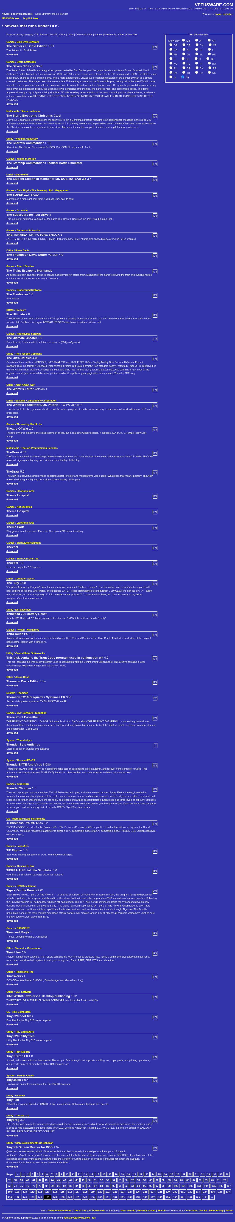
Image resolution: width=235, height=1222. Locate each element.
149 (92, 1197)
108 (10, 1191)
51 (95, 1180)
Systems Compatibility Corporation (35, 400)
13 (85, 1174)
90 (113, 1186)
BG (175, 45)
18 (116, 1174)
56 (126, 1180)
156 (145, 1197)
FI (213, 50)
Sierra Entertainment (29, 542)
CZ (214, 45)
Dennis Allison (25, 1075)
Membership (216, 1210)
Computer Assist (24, 578)
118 (85, 1191)
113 (47, 1191)
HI (174, 59)
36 (227, 1174)
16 (104, 1174)
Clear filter (131, 34)
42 (40, 1180)
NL (188, 50)
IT (199, 59)
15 (97, 1174)
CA (188, 45)
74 (15, 1186)
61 (157, 1180)
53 (107, 1180)
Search (161, 1210)
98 (163, 1186)
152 (115, 1197)
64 (175, 1180)
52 (101, 1180)
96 (150, 1186)
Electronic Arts (25, 491)
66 (187, 1180)
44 (52, 1180)
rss (94, 1217)
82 (64, 1186)
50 (89, 1180)
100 (176, 1186)
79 (46, 1186)
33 (208, 1174)
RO (214, 63)
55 (120, 1180)
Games (98, 34)
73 (9, 1186)
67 (194, 1180)
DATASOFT (23, 928)
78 (40, 1186)
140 (25, 1197)
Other (121, 34)
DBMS (53, 34)
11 (73, 1174)
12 (79, 1174)
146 (70, 1197)
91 (120, 1186)
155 (138, 1197)
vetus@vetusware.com (77, 1217)
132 (190, 1191)
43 (46, 1180)
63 (169, 1180)
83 (70, 1186)
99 (169, 1186)
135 (213, 1191)
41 (33, 1180)
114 (55, 1191)
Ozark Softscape (26, 61)
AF (200, 40)
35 (220, 1174)
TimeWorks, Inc (24, 971)
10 (67, 1174)
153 (122, 1197)
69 (206, 1180)
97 (157, 1186)
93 (132, 1186)
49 (83, 1180)
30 (190, 1174)
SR (188, 68)
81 (58, 1186)
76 (27, 1186)
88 (101, 1186)
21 (134, 1174)
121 (108, 1191)
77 (33, 1186)
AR (213, 40)
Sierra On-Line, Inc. (28, 558)
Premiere (21, 310)
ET (201, 50)
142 (40, 1197)
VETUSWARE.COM (214, 4)
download (12, 54)
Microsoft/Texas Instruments (28, 818)
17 (110, 1174)
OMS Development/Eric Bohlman (34, 1143)
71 (218, 1180)
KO (175, 63)
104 (206, 1186)
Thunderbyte (24, 740)
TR (201, 73)
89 (107, 1186)
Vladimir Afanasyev (26, 138)
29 (183, 1174)
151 (108, 1197)
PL (188, 63)
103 (199, 1186)
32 (202, 1174)
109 (17, 1191)
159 (168, 1197)
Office (62, 34)
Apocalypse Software (29, 333)
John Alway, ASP (25, 384)
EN (188, 40)
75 (21, 1186)
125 (138, 1191)
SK (201, 68)
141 (32, 1197)
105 (214, 1186)
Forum (229, 1210)
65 (181, 1180)
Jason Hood (22, 677)
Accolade (22, 210)
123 (122, 1191)
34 (214, 1174)
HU (187, 59)
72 (224, 1180)
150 (100, 1197)
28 (177, 1174)
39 (21, 1180)
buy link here (31, 18)
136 (220, 1191)
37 (9, 1180)
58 (138, 1180)
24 (153, 1174)
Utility (70, 34)
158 (160, 1197)
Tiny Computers (21, 1011)
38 (15, 1180)
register (228, 14)
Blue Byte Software (28, 41)
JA (211, 59)
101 (184, 1186)
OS (36, 34)
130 (175, 1191)
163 (198, 1197)
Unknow (20, 1095)
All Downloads (96, 1210)
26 (165, 1174)
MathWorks (21, 174)
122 (115, 1191)
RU (175, 68)
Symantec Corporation (28, 948)
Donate (203, 1210)
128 (160, 1191)
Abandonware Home (59, 1210)
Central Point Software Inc (30, 653)
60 (150, 1180)
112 (40, 1191)
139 (17, 1197)
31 (196, 1174)
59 (144, 1180)
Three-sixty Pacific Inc (29, 424)
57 (132, 1180)
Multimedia (110, 34)
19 (122, 1174)
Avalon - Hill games (28, 629)
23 (146, 1174)
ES (214, 68)
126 (145, 1191)
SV (175, 73)
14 (91, 1174)
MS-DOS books (11, 18)
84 (77, 1186)
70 (212, 1180)
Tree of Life (79, 1210)
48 (77, 1180)
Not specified (24, 506)
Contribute (190, 1210)
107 (229, 1186)
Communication (84, 34)
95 (144, 1186)
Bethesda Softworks (28, 230)
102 (191, 1186)
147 (78, 1197)
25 (159, 1174)
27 (171, 1174)
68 (200, 1180)
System (44, 34)
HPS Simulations (26, 886)
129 (168, 1191)
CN (201, 45)
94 (138, 1186)
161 (183, 1197)
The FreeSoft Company (28, 353)
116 (70, 1191)
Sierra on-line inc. (31, 111)
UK (214, 73)
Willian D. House (26, 158)
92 (126, 1186)
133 (198, 1191)
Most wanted (127, 1210)
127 (153, 1191)
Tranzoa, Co (22, 1115)
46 (64, 1180)
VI (174, 77)
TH (188, 73)
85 (83, 1186)
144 (55, 1197)
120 (100, 1191)
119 (92, 1191)
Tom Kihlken (22, 1051)
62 (163, 1180)
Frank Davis (22, 250)
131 (183, 1191)
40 (27, 1180)
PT (201, 63)
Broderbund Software (29, 290)
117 (78, 1191)
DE (188, 54)
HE (214, 54)
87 (95, 1186)
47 (70, 1180)
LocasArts (22, 846)
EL (201, 54)
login (218, 14)
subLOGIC (23, 784)
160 (175, 1197)
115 (62, 1191)
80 (52, 1186)
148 (85, 1197)
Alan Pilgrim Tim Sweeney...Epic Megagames (43, 190)
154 (130, 1197)
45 (58, 1180)
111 (32, 1191)
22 (141, 1174)
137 (228, 1191)
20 (128, 1174)
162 (190, 1197)
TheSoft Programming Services (39, 448)
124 (130, 1191)
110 (25, 1191)
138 (10, 1197)
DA (175, 50)
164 (205, 1197)
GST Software (23, 991)
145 (62, 1197)
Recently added (146, 1210)
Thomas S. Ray (25, 866)
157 (153, 1197)
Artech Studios (25, 266)
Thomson (22, 692)
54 (113, 1180)
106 (221, 1186)
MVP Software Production (31, 712)
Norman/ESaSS (26, 760)
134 (205, 1191)
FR (175, 54)
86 (89, 1186)
